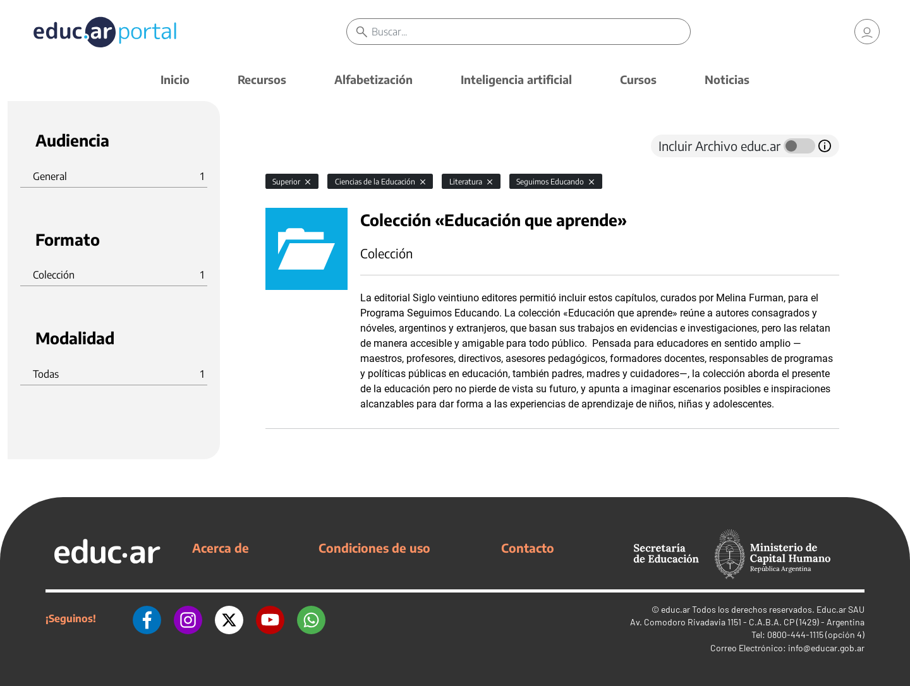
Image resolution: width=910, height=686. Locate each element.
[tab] (290, 145)
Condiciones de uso (374, 547)
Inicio (175, 79)
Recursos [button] (262, 79)
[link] (867, 31)
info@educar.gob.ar (826, 647)
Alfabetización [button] (373, 79)
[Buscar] (531, 31)
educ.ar (675, 609)
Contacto (527, 547)
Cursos (638, 79)
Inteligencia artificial (516, 79)
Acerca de (220, 547)
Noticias (727, 79)
